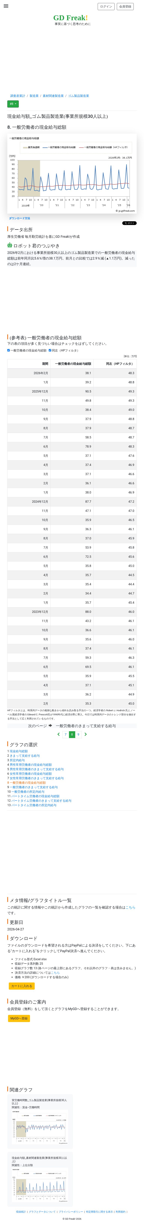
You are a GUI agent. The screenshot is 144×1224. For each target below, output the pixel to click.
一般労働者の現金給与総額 (27, 350)
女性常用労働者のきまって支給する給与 (37, 778)
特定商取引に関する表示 (99, 1211)
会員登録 (125, 6)
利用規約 (120, 1211)
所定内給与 (17, 760)
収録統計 (21, 1211)
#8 (12, 104)
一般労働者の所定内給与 (27, 791)
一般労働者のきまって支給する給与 (34, 787)
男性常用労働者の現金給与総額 (31, 764)
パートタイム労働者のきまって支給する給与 (41, 800)
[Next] (86, 734)
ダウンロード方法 (19, 218)
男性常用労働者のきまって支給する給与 (37, 769)
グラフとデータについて (42, 1211)
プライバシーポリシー (71, 1211)
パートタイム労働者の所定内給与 (33, 805)
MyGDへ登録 (19, 1018)
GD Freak (70, 17)
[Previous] (59, 734)
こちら (130, 907)
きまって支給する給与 (25, 755)
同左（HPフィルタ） (65, 350)
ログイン (106, 6)
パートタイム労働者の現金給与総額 (35, 796)
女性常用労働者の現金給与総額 (31, 773)
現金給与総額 (19, 751)
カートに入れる (21, 986)
